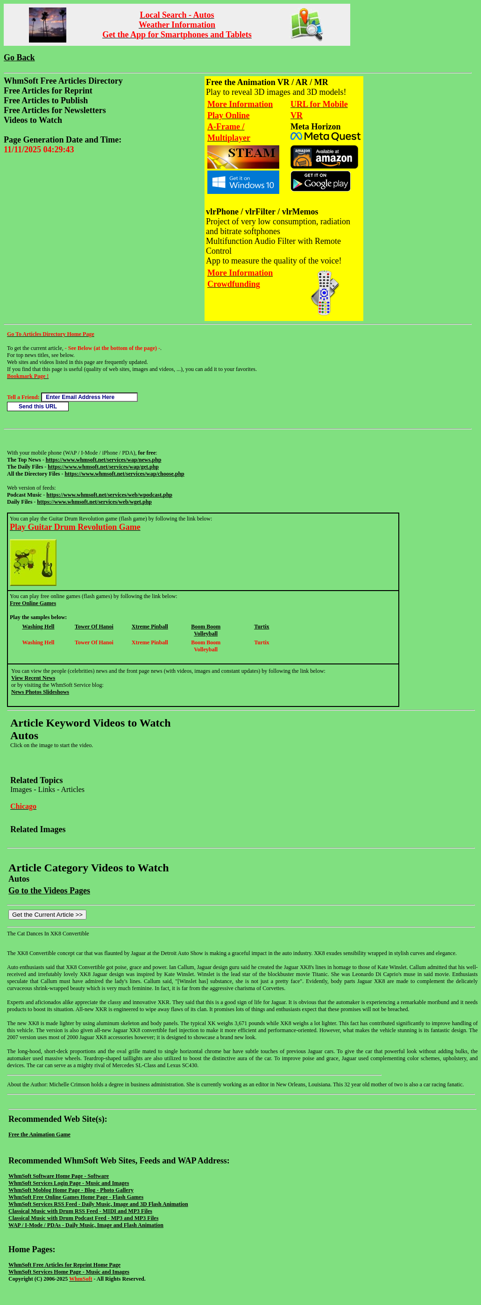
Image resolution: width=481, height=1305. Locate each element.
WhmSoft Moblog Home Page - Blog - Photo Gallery (71, 1190)
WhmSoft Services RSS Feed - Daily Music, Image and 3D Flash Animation (98, 1204)
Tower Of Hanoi (94, 626)
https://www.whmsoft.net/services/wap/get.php (103, 467)
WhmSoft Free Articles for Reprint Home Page (64, 1265)
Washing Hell (38, 626)
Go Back (19, 57)
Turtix (261, 626)
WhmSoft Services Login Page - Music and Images (68, 1183)
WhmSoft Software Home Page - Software (58, 1176)
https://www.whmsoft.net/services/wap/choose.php (124, 474)
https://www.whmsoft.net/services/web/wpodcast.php (109, 495)
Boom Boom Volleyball (205, 630)
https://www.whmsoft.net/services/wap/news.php (104, 459)
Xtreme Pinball (150, 626)
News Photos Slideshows (40, 692)
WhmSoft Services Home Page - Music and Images (68, 1272)
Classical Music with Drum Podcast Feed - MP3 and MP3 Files (83, 1218)
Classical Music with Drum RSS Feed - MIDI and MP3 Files (80, 1211)
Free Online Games (33, 603)
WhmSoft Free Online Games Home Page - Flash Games (75, 1197)
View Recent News (33, 678)
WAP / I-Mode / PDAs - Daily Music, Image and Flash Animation (85, 1225)
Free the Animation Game (39, 1134)
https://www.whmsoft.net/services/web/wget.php (94, 502)
